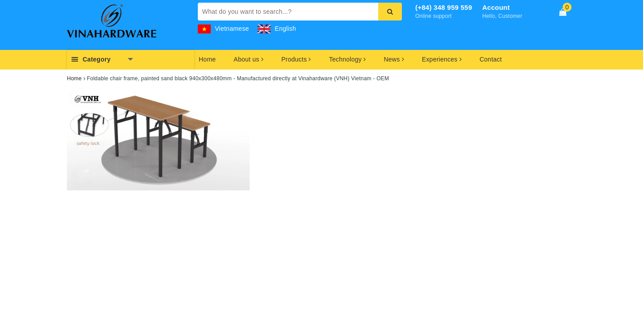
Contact (491, 59)
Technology (347, 59)
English (277, 28)
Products (296, 59)
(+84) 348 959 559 (443, 7)
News (394, 59)
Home (207, 59)
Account (496, 7)
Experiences (442, 59)
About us (248, 59)
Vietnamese (223, 28)
